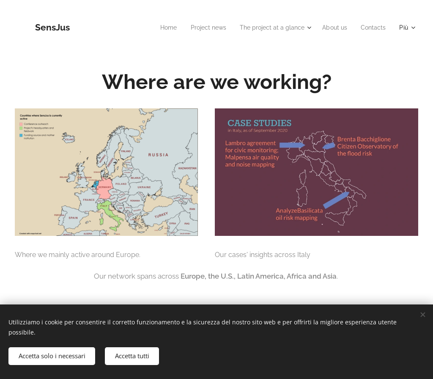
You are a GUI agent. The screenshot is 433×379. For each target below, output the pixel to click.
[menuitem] (156, 27)
